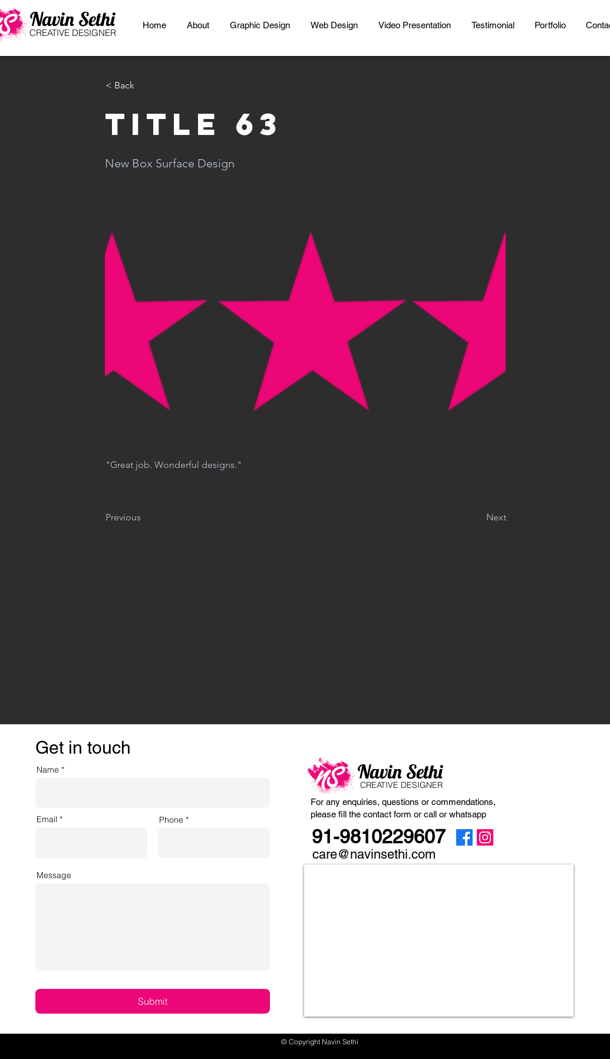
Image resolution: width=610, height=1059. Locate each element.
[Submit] (152, 1001)
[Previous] (144, 517)
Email (47, 819)
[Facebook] (464, 837)
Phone (171, 820)
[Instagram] (485, 837)
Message (54, 875)
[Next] (476, 517)
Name (48, 770)
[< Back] (144, 85)
